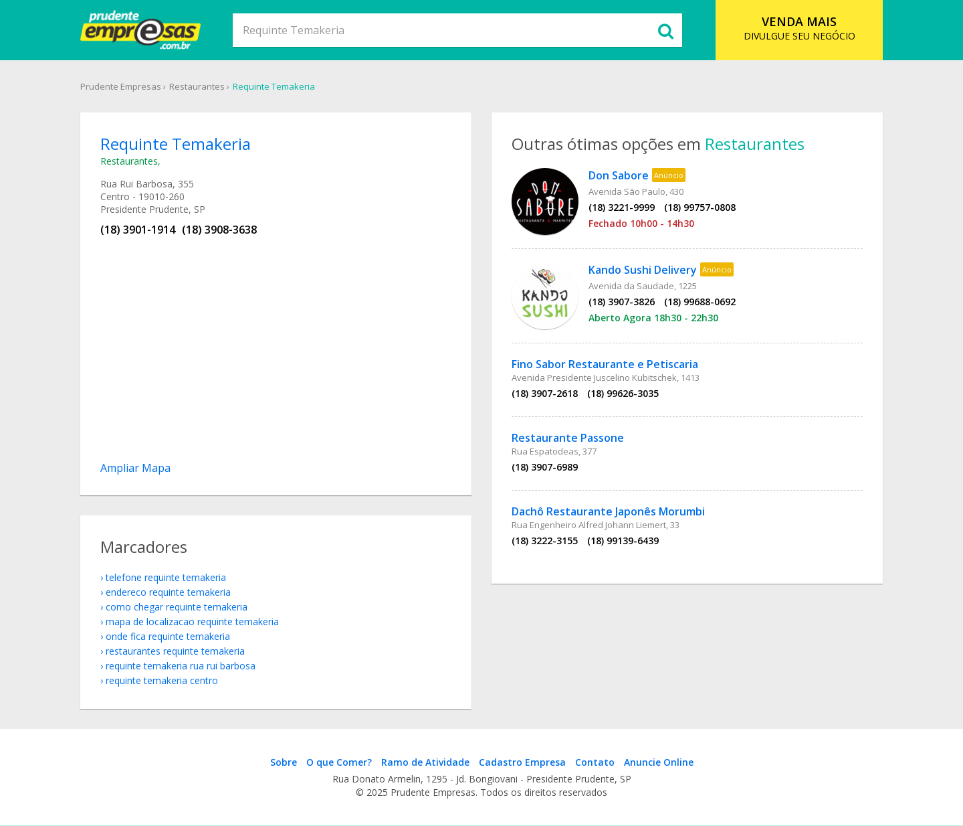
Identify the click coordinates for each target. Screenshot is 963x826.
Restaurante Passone (568, 437)
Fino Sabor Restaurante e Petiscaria (605, 364)
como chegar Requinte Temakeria (176, 606)
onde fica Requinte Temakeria (168, 636)
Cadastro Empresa (522, 762)
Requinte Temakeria (274, 86)
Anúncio (668, 175)
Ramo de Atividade (425, 762)
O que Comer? (339, 762)
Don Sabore (618, 175)
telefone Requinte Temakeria (166, 577)
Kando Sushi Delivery (642, 269)
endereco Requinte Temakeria (168, 592)
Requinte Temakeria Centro (162, 680)
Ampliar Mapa (135, 468)
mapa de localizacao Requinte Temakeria (192, 621)
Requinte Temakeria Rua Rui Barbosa (180, 665)
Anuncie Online (658, 762)
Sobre (283, 762)
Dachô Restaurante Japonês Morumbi (608, 511)
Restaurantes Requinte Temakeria (175, 651)
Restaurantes (197, 86)
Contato (595, 762)
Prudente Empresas (120, 86)
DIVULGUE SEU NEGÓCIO (799, 27)
